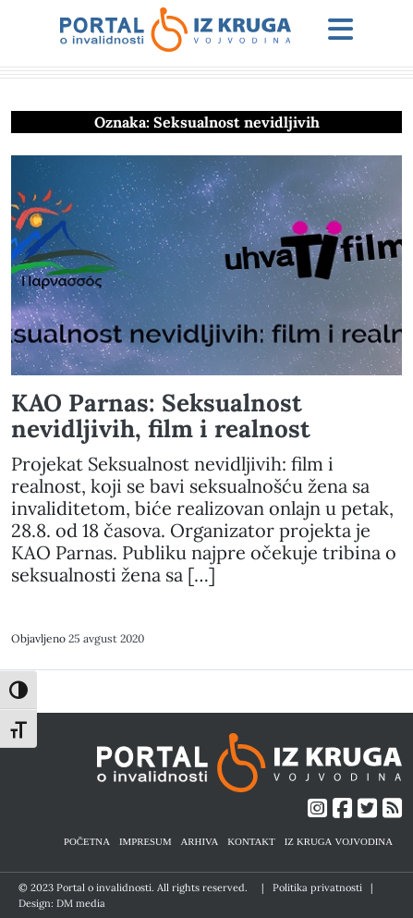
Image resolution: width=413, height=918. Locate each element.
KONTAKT (250, 841)
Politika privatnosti (317, 887)
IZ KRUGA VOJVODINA (339, 841)
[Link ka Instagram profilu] (317, 808)
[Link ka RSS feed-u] (392, 808)
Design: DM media (61, 903)
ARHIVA (200, 841)
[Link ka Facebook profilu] (342, 808)
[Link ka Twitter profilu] (367, 808)
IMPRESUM (145, 841)
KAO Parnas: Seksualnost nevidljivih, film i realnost (160, 415)
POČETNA (87, 841)
